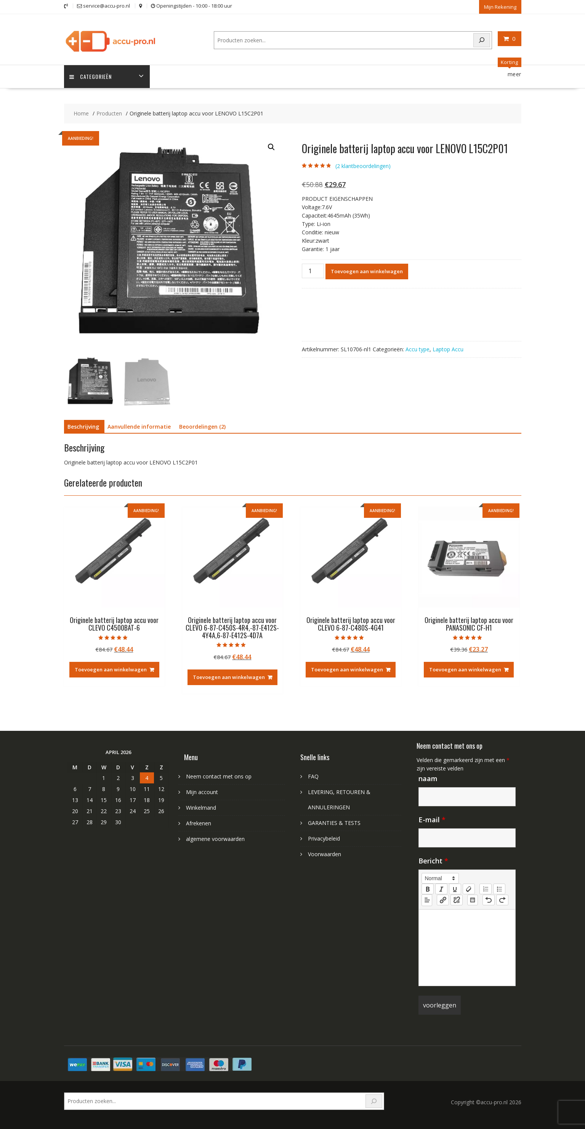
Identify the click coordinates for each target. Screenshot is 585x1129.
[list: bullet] (499, 888)
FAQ (313, 776)
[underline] (455, 888)
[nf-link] (443, 899)
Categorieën (91, 76)
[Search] (481, 40)
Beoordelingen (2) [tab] (202, 426)
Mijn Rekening (500, 6)
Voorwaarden (324, 853)
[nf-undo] (488, 899)
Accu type (417, 348)
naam (428, 778)
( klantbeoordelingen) (363, 165)
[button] (271, 147)
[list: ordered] (485, 888)
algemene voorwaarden (215, 838)
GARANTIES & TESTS (334, 822)
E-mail (432, 819)
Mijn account (202, 791)
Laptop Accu (448, 348)
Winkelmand (201, 807)
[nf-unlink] (456, 899)
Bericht (433, 860)
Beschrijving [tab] (83, 426)
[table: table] (472, 899)
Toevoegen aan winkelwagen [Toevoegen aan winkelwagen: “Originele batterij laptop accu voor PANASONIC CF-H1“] (465, 669)
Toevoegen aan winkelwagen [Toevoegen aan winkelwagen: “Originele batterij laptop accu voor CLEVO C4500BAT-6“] (111, 669)
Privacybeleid (324, 838)
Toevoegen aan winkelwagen (367, 270)
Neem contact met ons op (219, 776)
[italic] (441, 888)
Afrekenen (198, 822)
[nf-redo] (502, 899)
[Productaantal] (313, 270)
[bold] (428, 888)
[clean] (469, 888)
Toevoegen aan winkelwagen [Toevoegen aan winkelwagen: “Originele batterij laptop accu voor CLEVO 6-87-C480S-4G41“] (347, 669)
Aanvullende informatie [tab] (139, 426)
